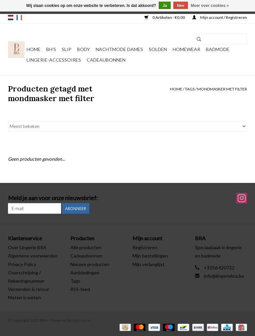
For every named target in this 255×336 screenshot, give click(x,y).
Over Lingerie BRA (27, 247)
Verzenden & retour (28, 289)
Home (34, 49)
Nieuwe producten (89, 264)
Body (83, 49)
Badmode (217, 49)
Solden (158, 49)
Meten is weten (24, 297)
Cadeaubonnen (106, 60)
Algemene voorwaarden (32, 255)
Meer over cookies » (210, 5)
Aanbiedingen (84, 272)
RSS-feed (80, 289)
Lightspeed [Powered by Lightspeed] (81, 320)
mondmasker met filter (222, 88)
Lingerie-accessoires (54, 60)
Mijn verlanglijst (148, 264)
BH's (51, 49)
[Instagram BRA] (241, 198)
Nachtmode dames (119, 49)
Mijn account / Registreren (219, 17)
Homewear (186, 49)
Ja (164, 5)
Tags (190, 88)
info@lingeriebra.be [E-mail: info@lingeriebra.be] (224, 276)
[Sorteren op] (127, 126)
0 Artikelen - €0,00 (165, 17)
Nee (180, 5)
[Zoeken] (220, 39)
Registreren (144, 247)
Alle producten (85, 247)
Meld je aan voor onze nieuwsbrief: (53, 198)
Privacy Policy (22, 264)
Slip (66, 49)
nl (10, 17)
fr (19, 17)
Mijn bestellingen (150, 255)
